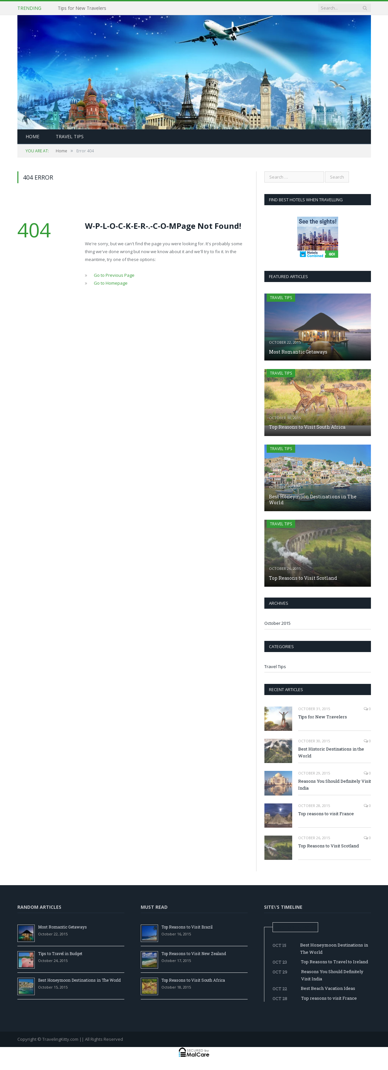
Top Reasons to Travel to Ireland (334, 962)
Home (32, 136)
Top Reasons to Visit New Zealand (193, 953)
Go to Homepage (111, 283)
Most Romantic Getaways (298, 352)
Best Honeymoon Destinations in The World (313, 499)
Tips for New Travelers (82, 8)
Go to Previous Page (114, 275)
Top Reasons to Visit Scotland (303, 578)
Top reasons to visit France (326, 814)
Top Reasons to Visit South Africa (307, 427)
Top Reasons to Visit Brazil (187, 926)
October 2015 (277, 623)
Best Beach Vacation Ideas (328, 988)
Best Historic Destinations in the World (331, 752)
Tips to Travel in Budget (60, 953)
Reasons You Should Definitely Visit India (334, 784)
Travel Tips (70, 136)
